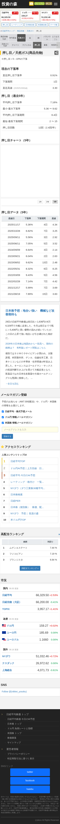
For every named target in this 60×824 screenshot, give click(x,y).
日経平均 (7, 595)
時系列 (54, 45)
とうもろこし (55, 38)
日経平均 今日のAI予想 (23, 475)
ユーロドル (13, 639)
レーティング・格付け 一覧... (27, 481)
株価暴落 (11, 738)
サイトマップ (14, 742)
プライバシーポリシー (18, 754)
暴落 (45, 45)
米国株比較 (42, 25)
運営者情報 (12, 749)
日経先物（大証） (11, 602)
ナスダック (8, 663)
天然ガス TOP (5, 45)
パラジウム (47, 38)
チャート (15, 45)
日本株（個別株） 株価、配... (27, 507)
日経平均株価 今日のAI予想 (21, 719)
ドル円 (10, 625)
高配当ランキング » (29, 568)
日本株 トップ (14, 723)
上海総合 (7, 670)
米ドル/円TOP (18, 519)
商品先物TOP (4, 38)
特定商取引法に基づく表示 (20, 758)
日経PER (15, 500)
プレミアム (39, 4)
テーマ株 (53, 25)
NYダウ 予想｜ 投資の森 (25, 513)
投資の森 (9, 4)
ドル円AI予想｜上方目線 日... (27, 468)
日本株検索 (17, 494)
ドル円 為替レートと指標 (20, 728)
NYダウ (6, 656)
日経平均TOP (18, 461)
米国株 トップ (14, 733)
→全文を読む (12, 383)
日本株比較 (30, 25)
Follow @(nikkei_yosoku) (14, 691)
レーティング (17, 25)
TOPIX (6, 609)
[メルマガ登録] (31, 3)
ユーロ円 (11, 632)
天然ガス (21, 38)
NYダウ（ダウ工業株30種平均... (28, 488)
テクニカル (26, 45)
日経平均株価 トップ (17, 714)
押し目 (48, 4)
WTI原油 (12, 38)
